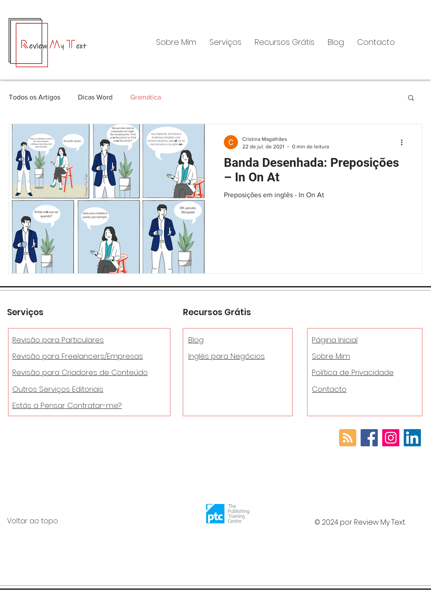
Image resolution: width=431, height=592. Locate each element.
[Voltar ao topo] (56, 521)
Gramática (145, 97)
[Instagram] (390, 437)
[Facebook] (369, 437)
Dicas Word (95, 97)
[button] (225, 42)
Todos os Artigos (34, 97)
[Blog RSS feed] (347, 438)
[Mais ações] (404, 142)
